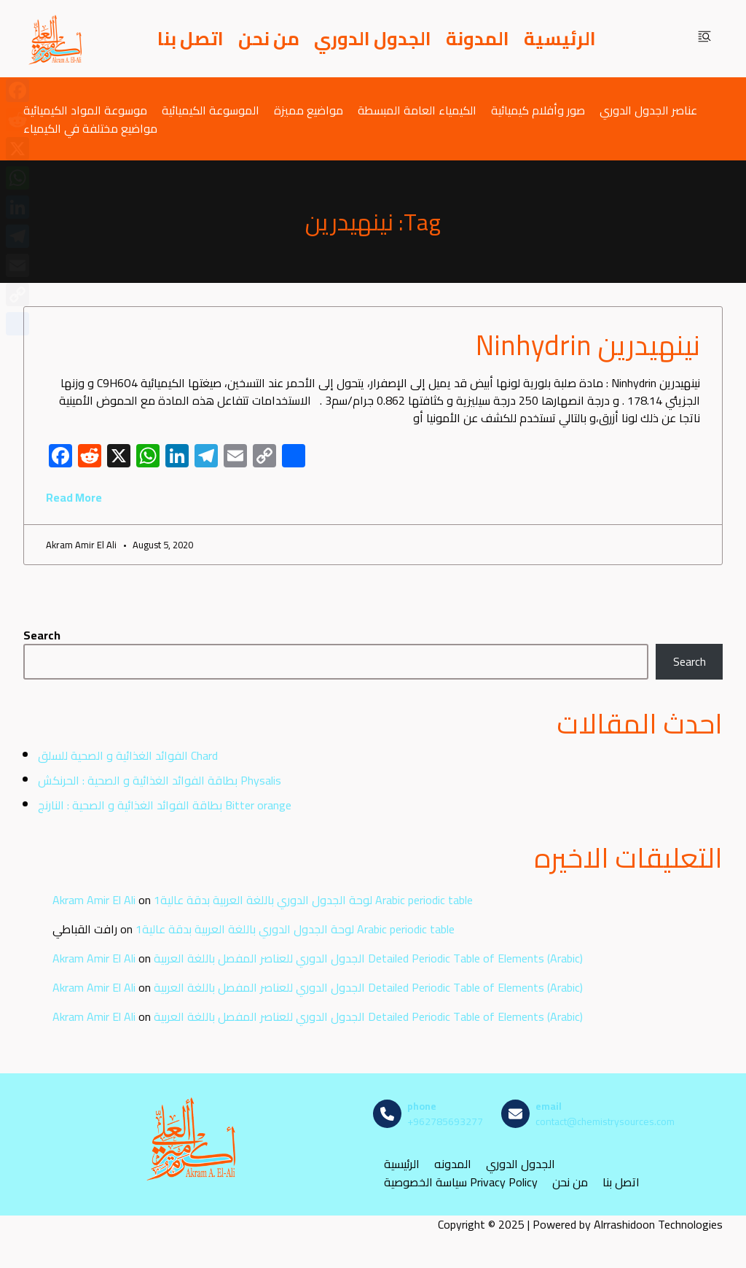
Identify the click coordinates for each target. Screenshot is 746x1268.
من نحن (268, 38)
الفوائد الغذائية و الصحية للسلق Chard (128, 755)
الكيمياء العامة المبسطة (417, 110)
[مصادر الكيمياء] (56, 38)
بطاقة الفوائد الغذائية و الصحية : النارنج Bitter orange (164, 805)
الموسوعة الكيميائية (210, 110)
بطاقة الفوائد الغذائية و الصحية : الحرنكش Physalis (159, 780)
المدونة (477, 38)
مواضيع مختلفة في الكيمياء (90, 128)
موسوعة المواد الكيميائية (85, 110)
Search (41, 635)
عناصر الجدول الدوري (648, 110)
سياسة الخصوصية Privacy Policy (461, 1182)
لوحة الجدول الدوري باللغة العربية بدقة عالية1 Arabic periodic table (313, 900)
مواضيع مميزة (308, 110)
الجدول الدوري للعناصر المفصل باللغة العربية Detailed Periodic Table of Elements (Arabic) (368, 958)
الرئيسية (560, 38)
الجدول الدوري (372, 38)
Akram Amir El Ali (94, 900)
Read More (74, 497)
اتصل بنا (190, 38)
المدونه (452, 1164)
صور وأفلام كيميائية (538, 110)
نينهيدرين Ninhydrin (588, 345)
